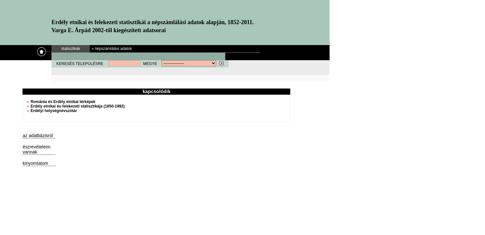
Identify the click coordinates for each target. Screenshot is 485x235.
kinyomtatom (35, 163)
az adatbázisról (38, 135)
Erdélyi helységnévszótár (54, 110)
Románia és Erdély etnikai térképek (63, 101)
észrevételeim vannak (36, 149)
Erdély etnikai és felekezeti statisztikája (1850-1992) (78, 106)
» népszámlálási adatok (111, 48)
